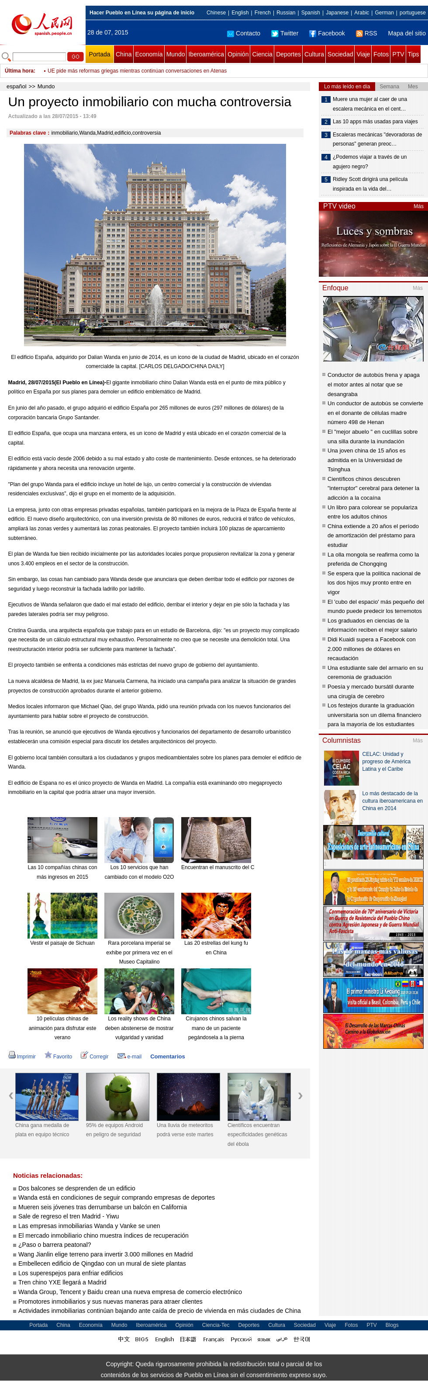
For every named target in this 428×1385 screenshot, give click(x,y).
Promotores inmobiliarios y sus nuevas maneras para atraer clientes (110, 1301)
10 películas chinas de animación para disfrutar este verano (63, 1028)
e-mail (129, 1057)
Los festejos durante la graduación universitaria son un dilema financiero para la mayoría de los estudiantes (374, 714)
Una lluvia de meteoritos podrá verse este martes (185, 1130)
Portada (99, 54)
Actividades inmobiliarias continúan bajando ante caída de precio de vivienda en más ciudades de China (159, 1310)
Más (419, 206)
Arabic (361, 13)
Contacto (243, 33)
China (124, 54)
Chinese (216, 13)
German (384, 13)
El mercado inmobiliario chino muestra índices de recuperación (103, 1235)
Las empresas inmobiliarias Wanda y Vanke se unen (89, 1225)
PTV (398, 54)
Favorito (58, 1057)
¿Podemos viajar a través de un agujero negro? (370, 162)
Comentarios (167, 1056)
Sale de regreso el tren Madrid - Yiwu (68, 1216)
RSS (366, 33)
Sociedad (340, 54)
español (17, 86)
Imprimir (22, 1057)
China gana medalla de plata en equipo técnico (42, 1130)
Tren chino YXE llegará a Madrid (62, 1282)
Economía (149, 54)
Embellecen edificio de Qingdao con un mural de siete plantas (102, 1263)
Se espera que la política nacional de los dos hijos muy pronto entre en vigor (374, 582)
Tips (413, 54)
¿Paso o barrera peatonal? (54, 1244)
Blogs (392, 1325)
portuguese (413, 13)
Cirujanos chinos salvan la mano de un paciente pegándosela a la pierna (216, 1028)
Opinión (238, 54)
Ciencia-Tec (216, 1325)
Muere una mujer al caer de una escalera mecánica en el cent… (370, 104)
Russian (285, 13)
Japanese (337, 13)
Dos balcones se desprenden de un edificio (76, 1188)
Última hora (19, 71)
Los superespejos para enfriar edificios (70, 1273)
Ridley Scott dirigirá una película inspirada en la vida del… (370, 184)
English (240, 13)
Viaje (363, 54)
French (263, 13)
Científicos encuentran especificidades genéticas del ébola (257, 1134)
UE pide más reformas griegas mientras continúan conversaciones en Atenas (137, 71)
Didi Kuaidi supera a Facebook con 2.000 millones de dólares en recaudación (372, 648)
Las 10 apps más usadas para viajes (375, 121)
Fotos (381, 54)
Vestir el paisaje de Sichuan (62, 943)
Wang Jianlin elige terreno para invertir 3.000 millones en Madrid (105, 1254)
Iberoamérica (206, 54)
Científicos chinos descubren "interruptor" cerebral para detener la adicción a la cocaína (373, 488)
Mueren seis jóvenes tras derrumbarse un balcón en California (102, 1207)
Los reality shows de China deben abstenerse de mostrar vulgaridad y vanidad (139, 1028)
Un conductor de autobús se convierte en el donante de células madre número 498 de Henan (375, 412)
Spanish (310, 13)
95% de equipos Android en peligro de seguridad (114, 1130)
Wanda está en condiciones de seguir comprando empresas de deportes (116, 1197)
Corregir (94, 1057)
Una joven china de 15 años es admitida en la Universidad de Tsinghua (367, 460)
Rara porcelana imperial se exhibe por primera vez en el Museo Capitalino (139, 952)
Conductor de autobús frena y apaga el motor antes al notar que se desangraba (374, 384)
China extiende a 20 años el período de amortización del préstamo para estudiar (373, 535)
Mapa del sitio (407, 33)
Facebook (327, 33)
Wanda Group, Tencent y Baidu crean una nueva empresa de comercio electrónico (130, 1291)
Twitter (284, 33)
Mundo (175, 54)
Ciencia (262, 54)
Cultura (314, 54)
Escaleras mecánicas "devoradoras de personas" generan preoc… (377, 139)
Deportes (288, 54)
